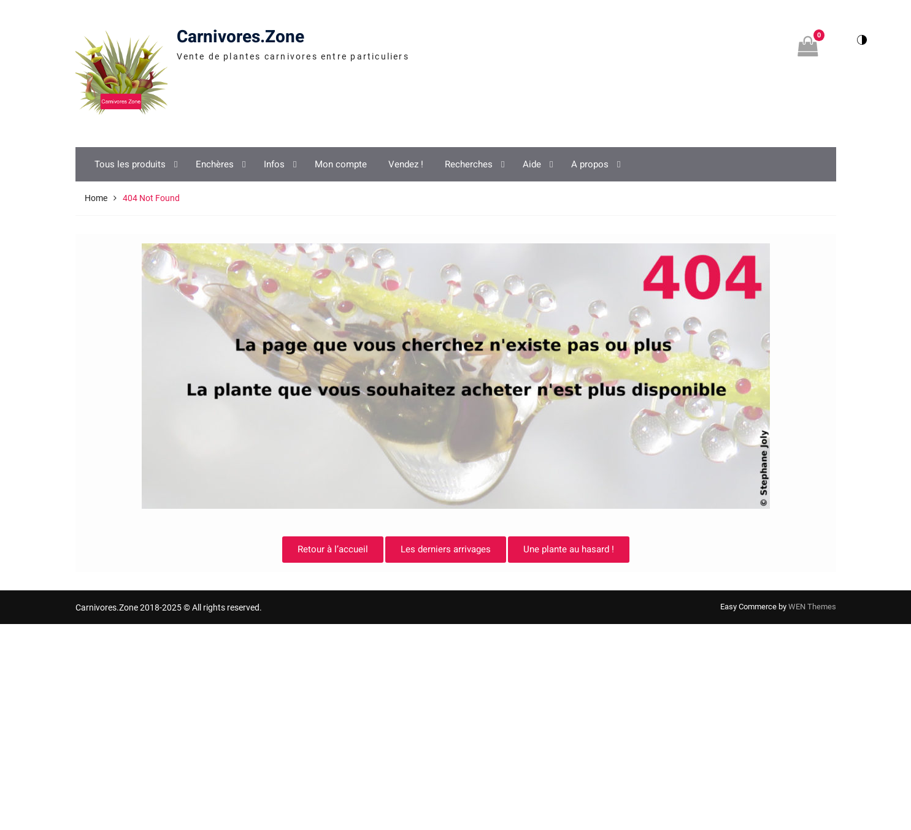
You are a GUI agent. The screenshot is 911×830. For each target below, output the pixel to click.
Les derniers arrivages (446, 549)
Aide (532, 164)
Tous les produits (130, 164)
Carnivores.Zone (240, 37)
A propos (590, 164)
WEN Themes (812, 606)
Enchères (215, 164)
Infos (274, 164)
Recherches (469, 164)
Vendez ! (405, 164)
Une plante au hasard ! (568, 549)
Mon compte (341, 164)
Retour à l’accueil (333, 549)
